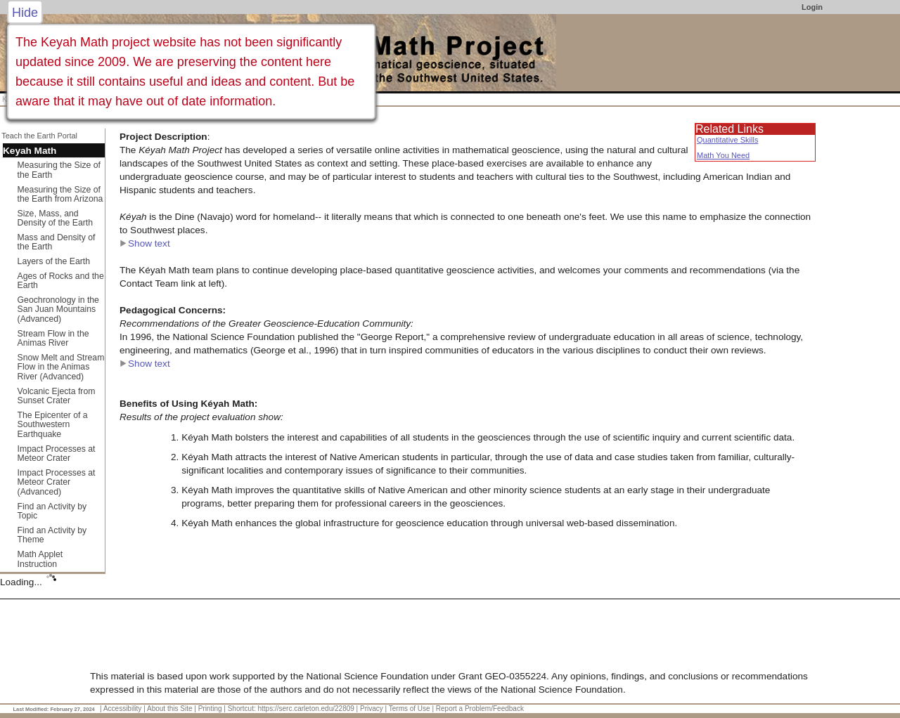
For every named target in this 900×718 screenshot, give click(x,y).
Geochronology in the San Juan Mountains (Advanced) (58, 309)
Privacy (371, 708)
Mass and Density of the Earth (57, 242)
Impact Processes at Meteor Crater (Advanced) (57, 482)
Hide (25, 13)
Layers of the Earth (54, 261)
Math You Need (723, 155)
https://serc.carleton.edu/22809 (306, 708)
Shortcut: (242, 708)
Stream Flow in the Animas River (53, 338)
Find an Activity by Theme (52, 535)
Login (812, 7)
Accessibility (122, 708)
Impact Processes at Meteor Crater (57, 454)
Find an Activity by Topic (52, 511)
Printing (210, 708)
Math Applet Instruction (40, 559)
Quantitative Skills (727, 140)
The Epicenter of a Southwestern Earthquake (53, 424)
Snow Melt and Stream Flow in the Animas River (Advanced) (61, 367)
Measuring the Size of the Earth (59, 170)
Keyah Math (29, 150)
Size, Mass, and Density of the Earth (55, 218)
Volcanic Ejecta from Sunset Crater (57, 396)
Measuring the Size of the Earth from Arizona (60, 194)
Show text (145, 243)
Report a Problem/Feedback (480, 708)
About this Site (169, 708)
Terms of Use (409, 708)
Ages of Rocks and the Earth (61, 281)
